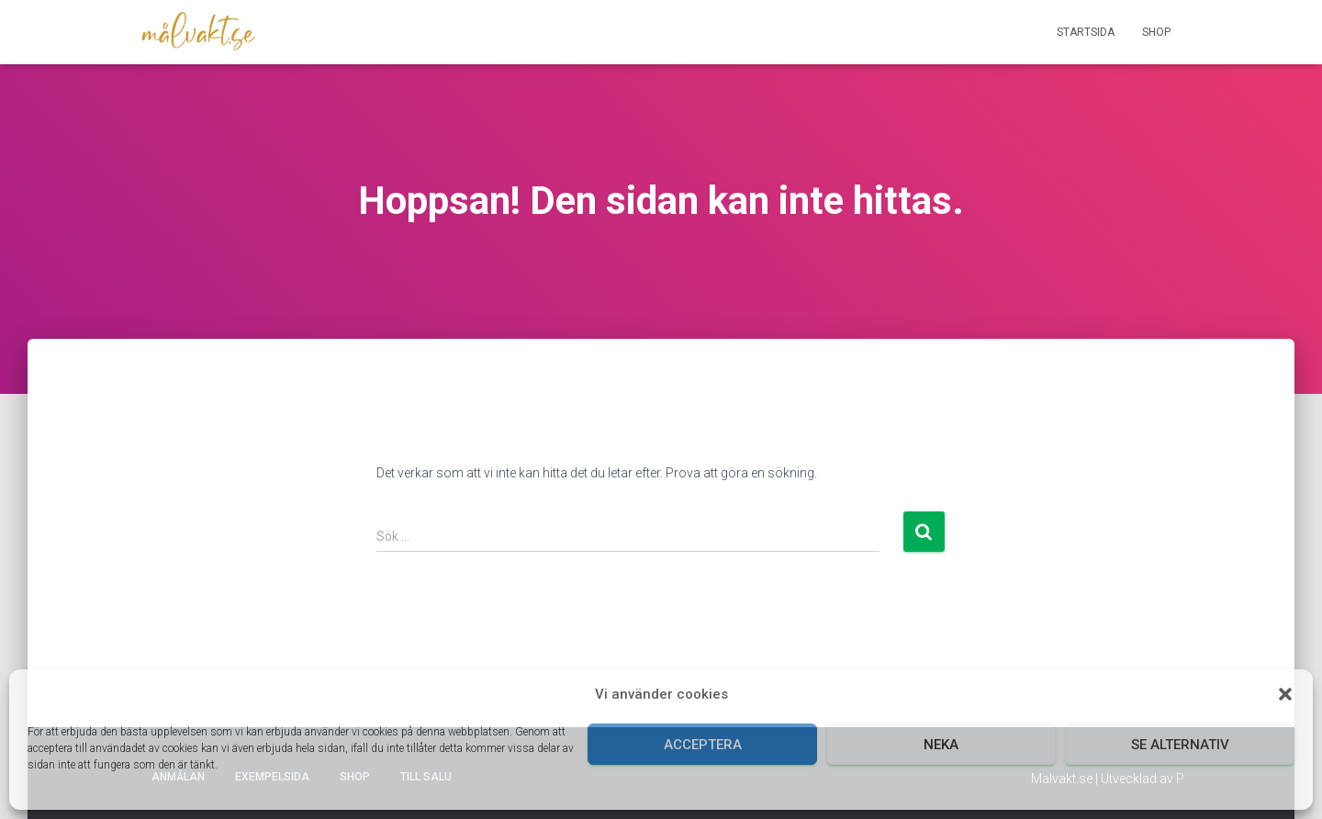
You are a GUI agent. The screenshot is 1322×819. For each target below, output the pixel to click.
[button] (1285, 694)
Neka (941, 744)
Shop (1156, 32)
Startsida (1086, 32)
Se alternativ (1180, 744)
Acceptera (703, 744)
